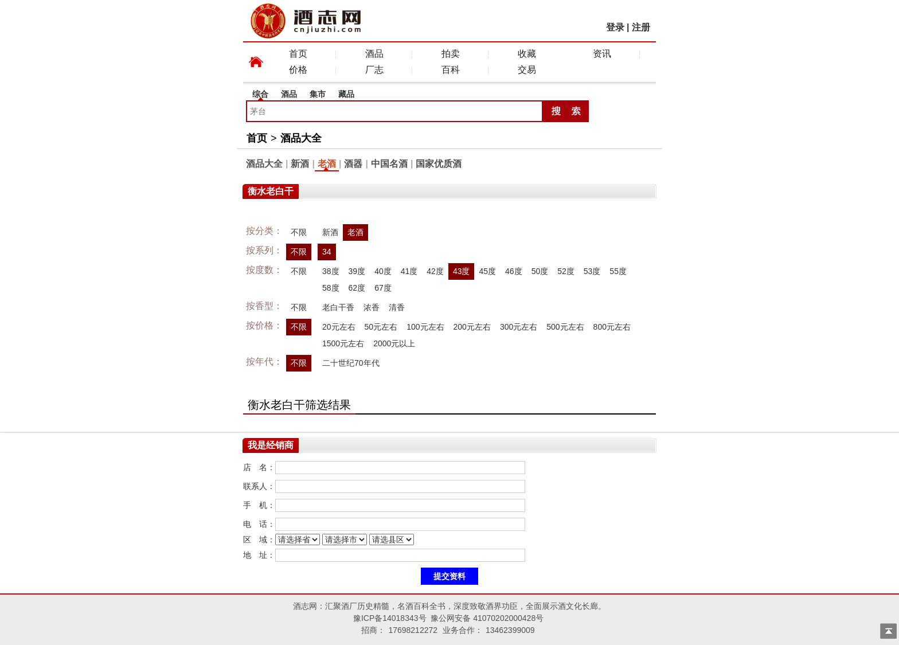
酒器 (353, 164)
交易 (527, 70)
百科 (450, 70)
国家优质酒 (439, 164)
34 (326, 251)
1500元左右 (343, 343)
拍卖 (450, 53)
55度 (618, 271)
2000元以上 (394, 343)
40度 (383, 271)
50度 (540, 271)
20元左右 (338, 326)
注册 (641, 27)
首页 (298, 53)
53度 (592, 271)
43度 (461, 271)
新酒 (300, 164)
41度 (409, 271)
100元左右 (425, 326)
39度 (357, 271)
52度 (565, 271)
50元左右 (381, 326)
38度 (330, 271)
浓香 (371, 307)
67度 (383, 287)
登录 (615, 27)
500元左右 (565, 326)
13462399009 (510, 630)
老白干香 (338, 307)
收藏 (527, 53)
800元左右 (612, 326)
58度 (330, 287)
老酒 (327, 164)
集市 (318, 94)
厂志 (374, 70)
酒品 (374, 53)
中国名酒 (389, 164)
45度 (487, 271)
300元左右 (518, 326)
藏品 (346, 94)
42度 (435, 271)
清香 (397, 307)
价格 (298, 70)
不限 (299, 232)
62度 (357, 287)
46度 (513, 271)
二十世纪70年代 (351, 363)
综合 (260, 94)
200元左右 (472, 326)
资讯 (602, 53)
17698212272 (412, 630)
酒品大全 (301, 138)
